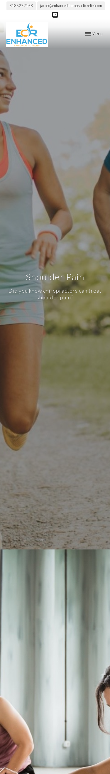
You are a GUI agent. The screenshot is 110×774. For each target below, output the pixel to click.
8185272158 (21, 5)
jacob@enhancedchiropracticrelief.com (71, 5)
